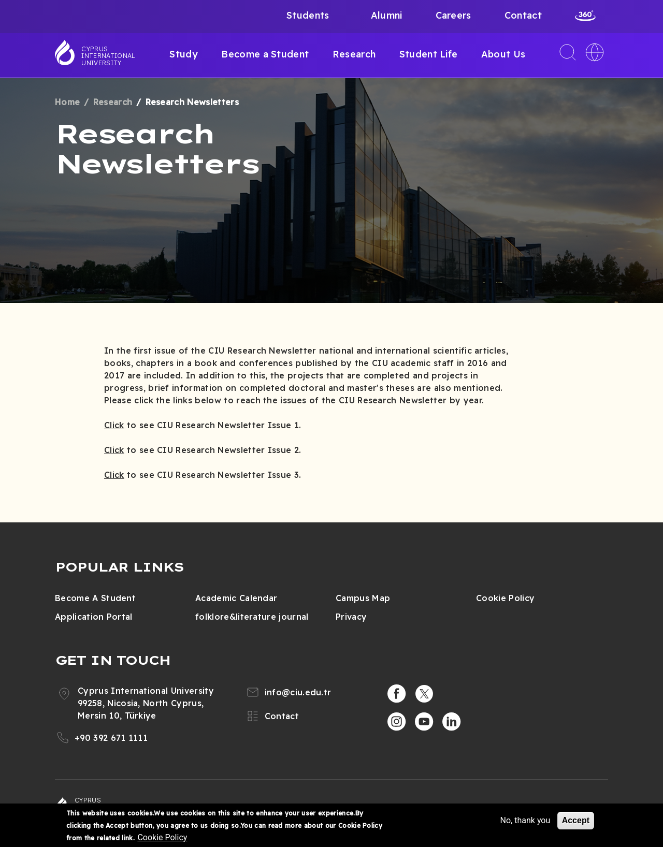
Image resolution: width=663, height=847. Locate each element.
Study (183, 54)
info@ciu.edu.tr (298, 692)
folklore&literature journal (252, 616)
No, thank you (525, 820)
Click (114, 425)
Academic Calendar (236, 598)
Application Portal (94, 616)
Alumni (386, 15)
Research (354, 54)
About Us (503, 54)
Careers (453, 15)
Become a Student (265, 54)
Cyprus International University (108, 56)
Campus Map (363, 598)
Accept (575, 820)
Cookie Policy (505, 598)
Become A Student (95, 598)
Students (307, 15)
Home (67, 102)
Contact (523, 15)
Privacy (351, 616)
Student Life (428, 54)
